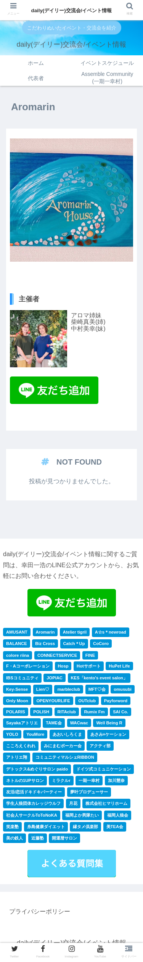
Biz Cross (45, 643)
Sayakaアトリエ (22, 723)
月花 (73, 803)
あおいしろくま (67, 734)
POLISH (41, 711)
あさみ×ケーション (108, 734)
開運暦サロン (64, 838)
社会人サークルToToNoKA (31, 815)
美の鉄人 (14, 838)
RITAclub (67, 711)
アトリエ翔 (16, 757)
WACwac (79, 723)
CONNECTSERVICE (57, 655)
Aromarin (45, 632)
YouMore (35, 734)
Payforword (116, 700)
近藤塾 (37, 838)
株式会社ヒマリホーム (106, 803)
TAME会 (54, 723)
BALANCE (16, 643)
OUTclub (87, 700)
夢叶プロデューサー (89, 792)
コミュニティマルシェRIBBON (64, 757)
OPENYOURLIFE (53, 700)
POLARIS (15, 711)
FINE (90, 655)
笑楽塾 (12, 826)
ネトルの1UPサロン (25, 780)
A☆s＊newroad (110, 632)
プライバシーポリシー (39, 911)
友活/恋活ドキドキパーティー (34, 792)
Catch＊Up (74, 643)
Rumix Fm (94, 711)
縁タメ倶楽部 (85, 826)
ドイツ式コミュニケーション (103, 769)
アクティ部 (100, 745)
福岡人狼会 (117, 815)
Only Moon (17, 700)
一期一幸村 (89, 780)
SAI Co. (120, 711)
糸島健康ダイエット (46, 826)
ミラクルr (61, 780)
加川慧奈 (116, 780)
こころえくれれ (20, 745)
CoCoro (101, 643)
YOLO (12, 734)
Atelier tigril (75, 632)
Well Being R (109, 723)
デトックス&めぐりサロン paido (37, 769)
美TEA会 (114, 826)
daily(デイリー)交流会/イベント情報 (71, 10)
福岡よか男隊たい (82, 815)
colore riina (17, 655)
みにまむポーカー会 (63, 745)
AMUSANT (16, 632)
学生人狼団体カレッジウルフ (33, 803)
